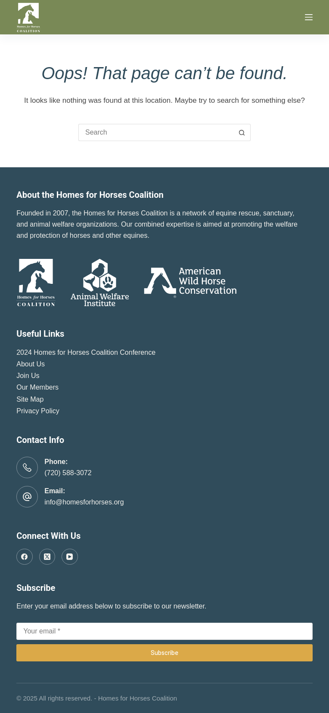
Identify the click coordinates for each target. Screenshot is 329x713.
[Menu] (309, 17)
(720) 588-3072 (67, 472)
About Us (30, 364)
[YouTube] (70, 557)
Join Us (27, 375)
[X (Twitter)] (47, 557)
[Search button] (242, 132)
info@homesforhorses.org (84, 502)
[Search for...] (155, 132)
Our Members (37, 387)
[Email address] (164, 631)
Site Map (29, 399)
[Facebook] (24, 557)
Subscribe (164, 652)
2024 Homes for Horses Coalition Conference (85, 352)
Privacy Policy (37, 411)
